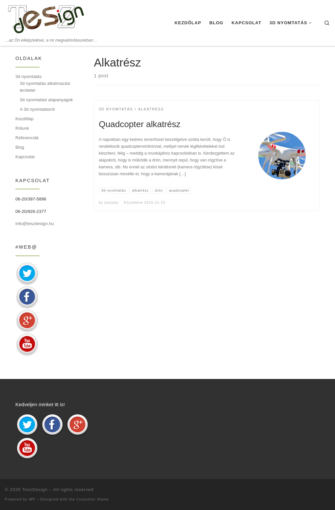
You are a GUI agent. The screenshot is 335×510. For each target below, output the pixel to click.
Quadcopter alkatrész (140, 124)
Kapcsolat (25, 156)
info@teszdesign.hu (34, 223)
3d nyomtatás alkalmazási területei (45, 87)
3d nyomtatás (28, 76)
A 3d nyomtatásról (37, 109)
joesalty (111, 202)
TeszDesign (35, 489)
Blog (19, 147)
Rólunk (22, 128)
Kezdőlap (24, 118)
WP (32, 499)
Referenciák (27, 137)
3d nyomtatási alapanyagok (46, 99)
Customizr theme (93, 499)
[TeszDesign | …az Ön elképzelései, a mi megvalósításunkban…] (46, 18)
